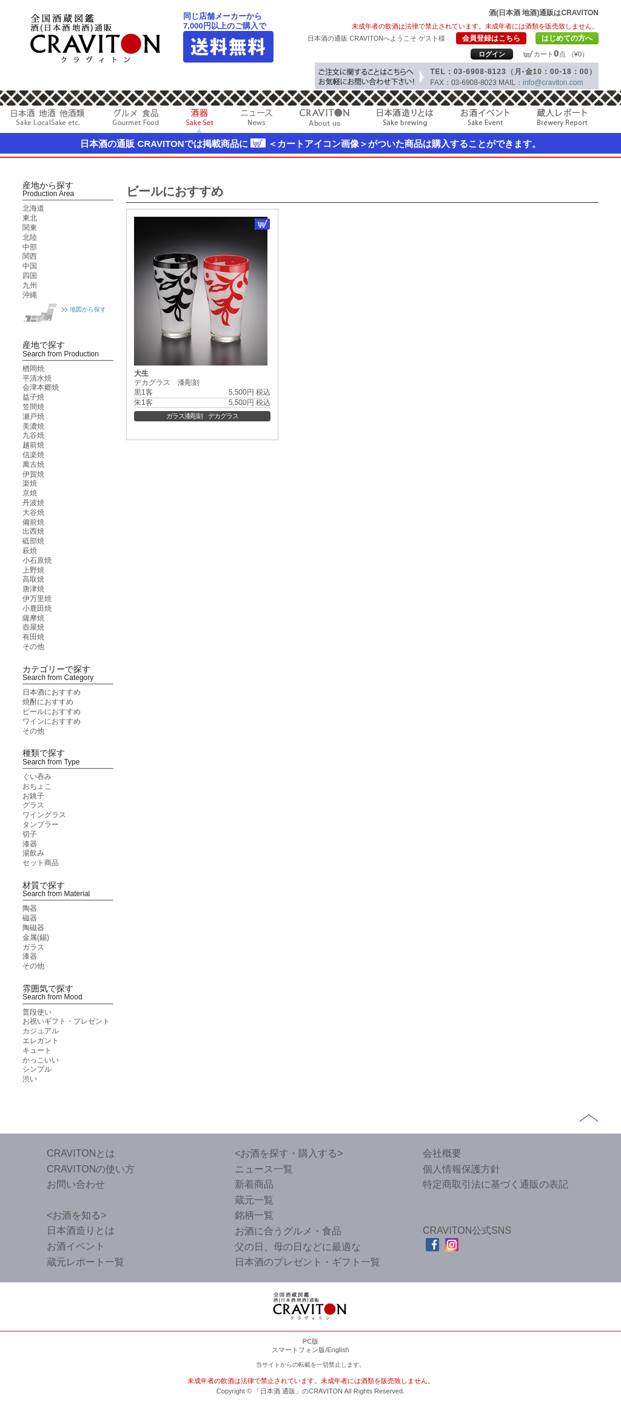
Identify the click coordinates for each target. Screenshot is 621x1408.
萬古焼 (33, 464)
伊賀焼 (33, 474)
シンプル (37, 1069)
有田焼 (33, 637)
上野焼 (33, 570)
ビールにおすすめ (51, 711)
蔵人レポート (562, 121)
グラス (33, 805)
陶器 (29, 908)
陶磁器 (33, 927)
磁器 (29, 918)
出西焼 (33, 531)
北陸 (29, 237)
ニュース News (256, 121)
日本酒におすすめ (51, 692)
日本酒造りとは (405, 121)
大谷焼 (33, 512)
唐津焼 (33, 589)
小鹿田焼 (37, 608)
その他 (33, 646)
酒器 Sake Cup (199, 121)
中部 (29, 247)
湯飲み (33, 853)
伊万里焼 (37, 598)
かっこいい (40, 1060)
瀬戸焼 (33, 416)
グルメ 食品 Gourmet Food (135, 121)
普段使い (37, 1012)
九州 (29, 285)
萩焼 (29, 550)
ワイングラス (44, 815)
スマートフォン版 (298, 1349)
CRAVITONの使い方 (91, 1169)
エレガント (40, 1040)
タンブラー (40, 824)
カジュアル (40, 1031)
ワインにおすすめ (51, 721)
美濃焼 (33, 426)
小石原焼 (37, 560)
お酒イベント (484, 121)
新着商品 (254, 1184)
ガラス (33, 947)
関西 (29, 256)
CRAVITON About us (324, 121)
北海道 (33, 208)
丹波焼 (33, 502)
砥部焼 (33, 541)
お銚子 (33, 796)
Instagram (451, 1244)
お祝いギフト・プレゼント (66, 1021)
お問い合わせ (76, 1184)
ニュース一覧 (264, 1169)
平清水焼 (37, 378)
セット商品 (40, 863)
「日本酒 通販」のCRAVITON (298, 1391)
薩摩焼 (33, 618)
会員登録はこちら (491, 38)
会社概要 (442, 1153)
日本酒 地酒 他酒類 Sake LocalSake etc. (48, 121)
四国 (29, 275)
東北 (29, 218)
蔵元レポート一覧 (85, 1262)
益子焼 (33, 397)
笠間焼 (33, 407)
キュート (37, 1050)
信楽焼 (33, 455)
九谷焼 (33, 435)
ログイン (491, 54)
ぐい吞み (37, 776)
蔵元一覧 (254, 1200)
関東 (29, 227)
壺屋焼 (33, 627)
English (338, 1349)
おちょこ (37, 786)
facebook (432, 1244)
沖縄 (29, 295)
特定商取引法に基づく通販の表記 (495, 1184)
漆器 (29, 844)
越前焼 (33, 445)
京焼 (29, 493)
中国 (29, 266)
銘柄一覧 (254, 1215)
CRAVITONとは (81, 1153)
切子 (29, 834)
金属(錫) (35, 937)
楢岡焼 (33, 368)
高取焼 (33, 579)
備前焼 (33, 522)
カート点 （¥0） (561, 54)
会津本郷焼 (40, 387)
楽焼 (29, 483)
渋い (29, 1079)
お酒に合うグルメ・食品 (288, 1231)
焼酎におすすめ (47, 702)
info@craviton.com (553, 82)
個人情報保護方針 (461, 1169)
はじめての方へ (567, 38)
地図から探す (88, 309)
